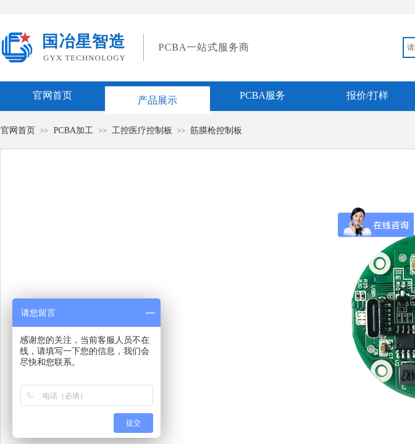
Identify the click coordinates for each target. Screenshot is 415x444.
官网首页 (52, 95)
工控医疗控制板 (142, 130)
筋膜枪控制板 (216, 130)
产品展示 (157, 100)
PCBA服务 (262, 95)
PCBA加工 (74, 130)
